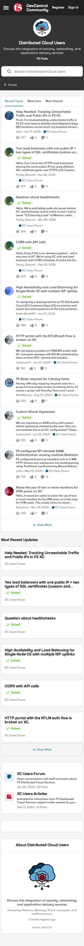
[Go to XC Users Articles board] (9, 796)
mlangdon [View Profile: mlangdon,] (63, 910)
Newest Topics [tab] (14, 101)
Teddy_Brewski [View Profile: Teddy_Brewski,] (26, 175)
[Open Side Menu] (6, 7)
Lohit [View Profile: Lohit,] (19, 471)
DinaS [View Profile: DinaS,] (51, 910)
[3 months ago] (32, 132)
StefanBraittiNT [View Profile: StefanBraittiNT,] (26, 313)
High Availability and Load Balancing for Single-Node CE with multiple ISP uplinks (40, 652)
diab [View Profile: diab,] (19, 131)
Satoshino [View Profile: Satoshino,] (22, 507)
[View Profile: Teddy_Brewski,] (9, 152)
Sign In (73, 7)
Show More (42, 525)
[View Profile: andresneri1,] (9, 339)
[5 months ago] (46, 265)
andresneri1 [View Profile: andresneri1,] (23, 362)
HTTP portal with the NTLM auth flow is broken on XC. (38, 720)
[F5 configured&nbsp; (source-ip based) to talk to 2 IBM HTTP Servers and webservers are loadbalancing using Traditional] (47, 463)
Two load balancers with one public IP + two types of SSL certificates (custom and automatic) (42, 585)
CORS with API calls (22, 686)
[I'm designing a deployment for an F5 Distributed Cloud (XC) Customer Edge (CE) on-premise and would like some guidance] (47, 305)
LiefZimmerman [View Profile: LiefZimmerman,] (42, 914)
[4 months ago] (46, 220)
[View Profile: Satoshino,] (9, 491)
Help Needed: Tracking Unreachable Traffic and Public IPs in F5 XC (42, 555)
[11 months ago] (42, 395)
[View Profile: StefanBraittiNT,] (9, 290)
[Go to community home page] (31, 8)
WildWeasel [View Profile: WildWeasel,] (24, 395)
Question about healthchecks (30, 618)
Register (58, 7)
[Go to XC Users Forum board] (9, 776)
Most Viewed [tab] (54, 101)
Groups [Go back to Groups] (10, 85)
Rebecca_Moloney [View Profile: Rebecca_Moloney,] (34, 910)
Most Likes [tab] (34, 101)
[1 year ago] (33, 471)
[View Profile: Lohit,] (9, 454)
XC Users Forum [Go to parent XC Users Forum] (15, 564)
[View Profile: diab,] (9, 115)
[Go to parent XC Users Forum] (54, 132)
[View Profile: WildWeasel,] (9, 382)
